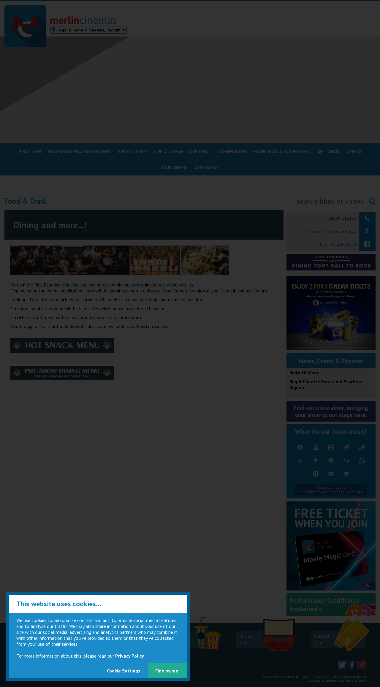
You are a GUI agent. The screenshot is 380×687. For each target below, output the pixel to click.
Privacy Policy (129, 656)
